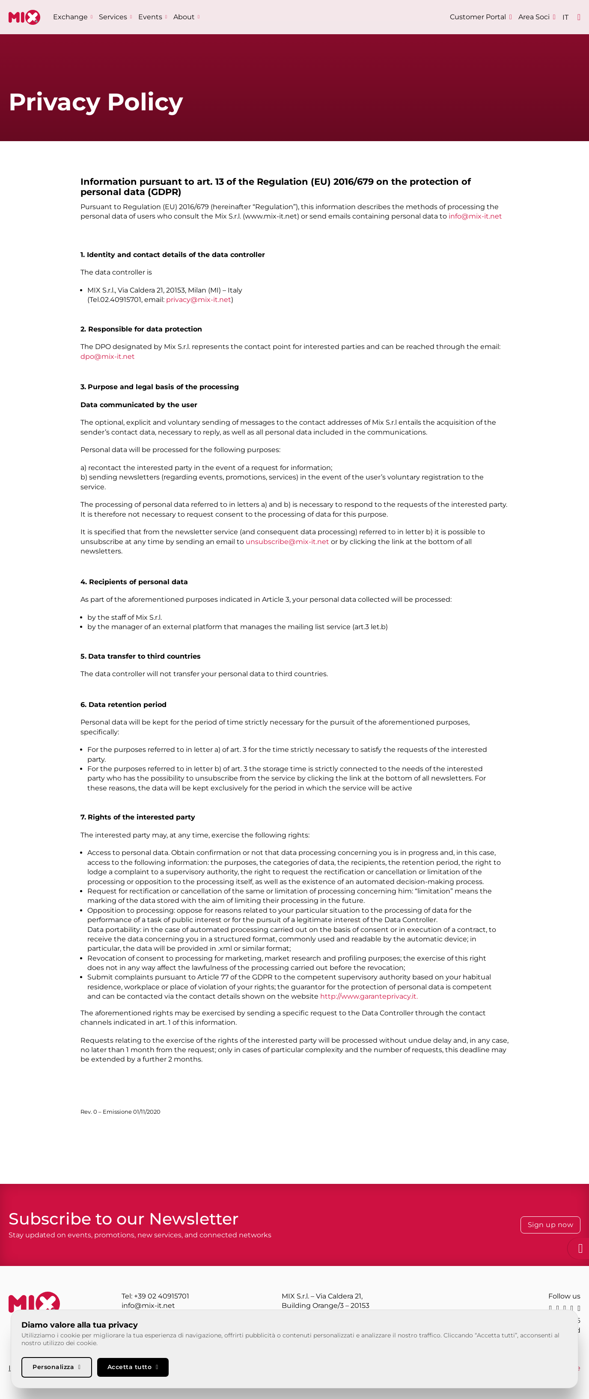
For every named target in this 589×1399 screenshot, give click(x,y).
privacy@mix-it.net (198, 300)
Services (113, 17)
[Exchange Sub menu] (91, 17)
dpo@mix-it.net (107, 356)
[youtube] (578, 1308)
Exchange (70, 17)
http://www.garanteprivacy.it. (369, 996)
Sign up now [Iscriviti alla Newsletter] (551, 1225)
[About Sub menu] (198, 17)
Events (150, 17)
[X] (557, 1308)
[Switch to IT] (565, 17)
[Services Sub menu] (131, 17)
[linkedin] (550, 1308)
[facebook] (572, 1308)
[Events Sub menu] (166, 17)
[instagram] (564, 1308)
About (184, 17)
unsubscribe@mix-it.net (287, 542)
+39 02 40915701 (161, 1296)
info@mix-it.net (475, 216)
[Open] (578, 17)
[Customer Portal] (481, 17)
